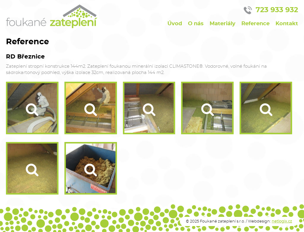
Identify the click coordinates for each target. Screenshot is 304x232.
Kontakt (287, 23)
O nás (196, 23)
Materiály (222, 23)
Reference (255, 23)
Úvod (174, 23)
